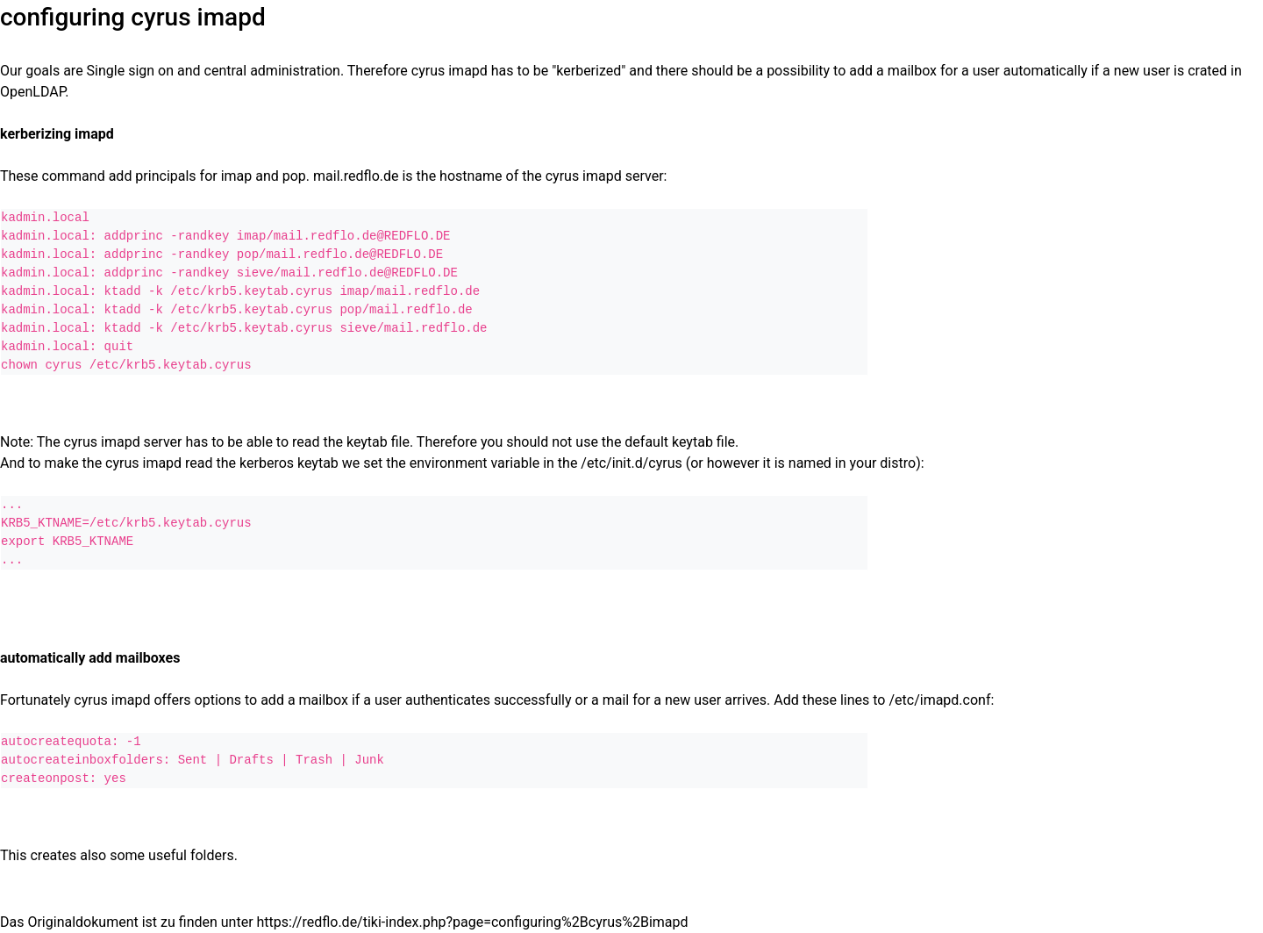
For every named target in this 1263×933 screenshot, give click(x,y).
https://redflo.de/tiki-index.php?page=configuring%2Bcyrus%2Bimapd (473, 922)
